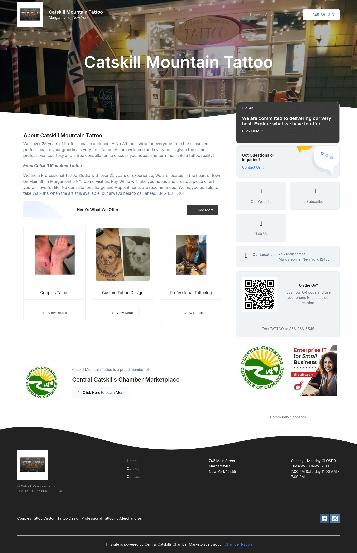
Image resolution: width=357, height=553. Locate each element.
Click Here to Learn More (100, 392)
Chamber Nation (238, 544)
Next (343, 376)
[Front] (31, 14)
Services (272, 15)
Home (255, 15)
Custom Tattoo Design (123, 292)
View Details (54, 313)
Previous (232, 376)
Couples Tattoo (54, 292)
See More (202, 210)
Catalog (133, 468)
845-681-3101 (321, 15)
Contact (291, 15)
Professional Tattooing (191, 292)
